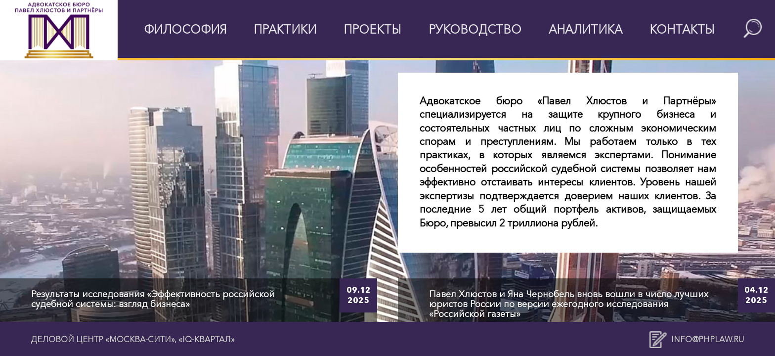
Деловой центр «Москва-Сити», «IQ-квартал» (133, 339)
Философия (185, 29)
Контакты (681, 29)
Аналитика (585, 29)
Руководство (475, 29)
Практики (285, 29)
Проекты (372, 29)
